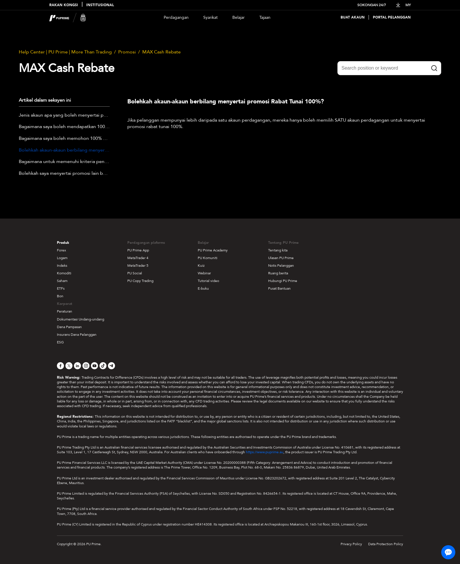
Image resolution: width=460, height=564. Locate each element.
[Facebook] (60, 365)
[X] (68, 365)
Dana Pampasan (69, 327)
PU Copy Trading (140, 280)
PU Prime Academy (213, 250)
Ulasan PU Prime (281, 258)
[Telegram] (111, 365)
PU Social (134, 273)
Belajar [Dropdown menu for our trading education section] (238, 17)
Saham (62, 280)
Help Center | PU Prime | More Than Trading (65, 52)
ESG (60, 342)
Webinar (204, 273)
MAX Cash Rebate (161, 52)
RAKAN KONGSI (63, 5)
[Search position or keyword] (389, 68)
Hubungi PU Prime (282, 280)
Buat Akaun (353, 17)
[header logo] (67, 17)
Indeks (62, 265)
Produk (63, 242)
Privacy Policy (351, 544)
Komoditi (64, 273)
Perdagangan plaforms (146, 242)
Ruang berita (278, 273)
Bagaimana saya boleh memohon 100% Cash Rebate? (64, 139)
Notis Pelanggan (281, 265)
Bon (60, 296)
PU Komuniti (207, 258)
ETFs (61, 288)
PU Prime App (138, 250)
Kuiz (201, 265)
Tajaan (264, 17)
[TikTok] (102, 365)
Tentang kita (278, 250)
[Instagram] (85, 365)
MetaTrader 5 (137, 265)
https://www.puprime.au (264, 452)
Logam (62, 258)
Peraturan (64, 311)
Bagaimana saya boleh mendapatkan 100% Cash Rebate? (64, 127)
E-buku (203, 288)
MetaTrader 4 (137, 258)
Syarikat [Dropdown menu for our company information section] (210, 17)
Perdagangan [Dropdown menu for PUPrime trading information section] (176, 17)
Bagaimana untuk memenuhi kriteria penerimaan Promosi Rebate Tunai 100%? (64, 162)
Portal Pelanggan (392, 17)
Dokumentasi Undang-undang (80, 319)
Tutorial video (208, 280)
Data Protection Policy (385, 544)
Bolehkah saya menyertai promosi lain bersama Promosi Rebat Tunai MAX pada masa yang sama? (64, 174)
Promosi (127, 52)
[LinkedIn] (77, 365)
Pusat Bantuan (279, 288)
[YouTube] (94, 365)
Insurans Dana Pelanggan (77, 334)
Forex (61, 250)
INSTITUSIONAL (100, 5)
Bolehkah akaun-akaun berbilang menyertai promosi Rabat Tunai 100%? (64, 150)
